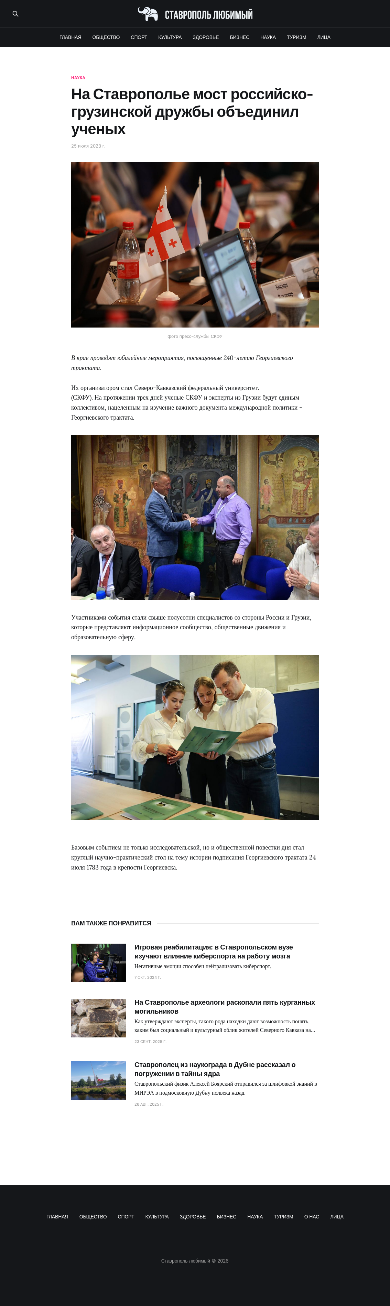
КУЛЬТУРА (170, 37)
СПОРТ (139, 37)
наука (78, 77)
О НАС (311, 1216)
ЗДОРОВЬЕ (206, 37)
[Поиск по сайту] (15, 14)
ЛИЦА (324, 37)
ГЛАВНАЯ (70, 37)
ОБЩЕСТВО (106, 37)
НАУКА (268, 37)
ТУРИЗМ (296, 37)
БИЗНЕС (239, 37)
